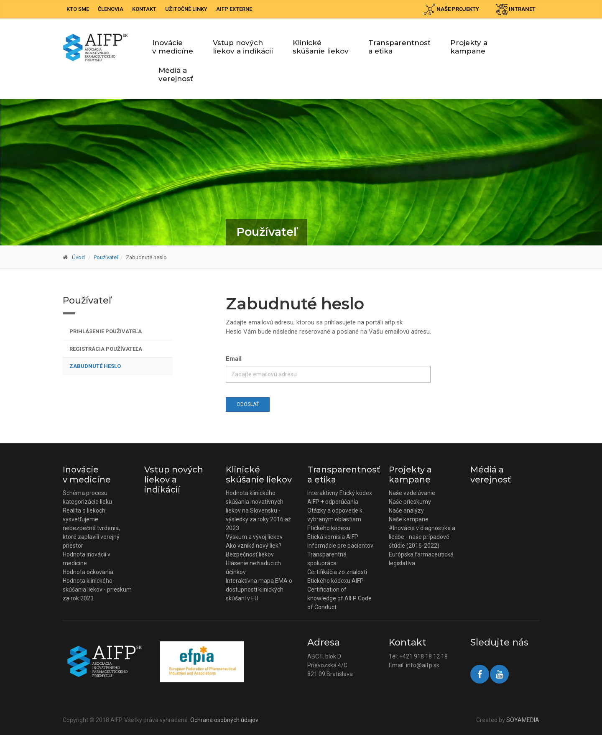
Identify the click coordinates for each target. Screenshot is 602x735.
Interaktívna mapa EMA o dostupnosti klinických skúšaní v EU (259, 589)
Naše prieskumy (410, 501)
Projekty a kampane (468, 46)
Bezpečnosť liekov (250, 554)
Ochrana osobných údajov (224, 720)
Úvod (78, 257)
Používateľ (106, 257)
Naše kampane (409, 519)
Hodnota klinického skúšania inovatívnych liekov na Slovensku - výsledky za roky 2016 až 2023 (258, 510)
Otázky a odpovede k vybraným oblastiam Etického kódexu (334, 519)
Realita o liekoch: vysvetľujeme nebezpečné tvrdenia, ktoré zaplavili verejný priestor (91, 528)
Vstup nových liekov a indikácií (243, 46)
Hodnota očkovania (88, 572)
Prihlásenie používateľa (105, 331)
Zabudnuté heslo (95, 366)
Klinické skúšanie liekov (321, 46)
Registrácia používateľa (105, 349)
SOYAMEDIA (522, 720)
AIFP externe (234, 9)
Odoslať (248, 404)
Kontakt (144, 9)
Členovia (110, 9)
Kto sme (77, 9)
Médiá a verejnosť (175, 74)
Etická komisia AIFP (332, 536)
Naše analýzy (406, 510)
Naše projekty (451, 9)
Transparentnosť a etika (399, 46)
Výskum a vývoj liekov (254, 536)
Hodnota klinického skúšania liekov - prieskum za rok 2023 (97, 589)
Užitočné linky (186, 9)
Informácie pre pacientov (340, 545)
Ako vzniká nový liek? (253, 545)
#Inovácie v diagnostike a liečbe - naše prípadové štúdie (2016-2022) (422, 537)
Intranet (516, 9)
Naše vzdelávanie (412, 493)
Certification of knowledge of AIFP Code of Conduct (339, 598)
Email (234, 358)
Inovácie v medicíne (172, 46)
